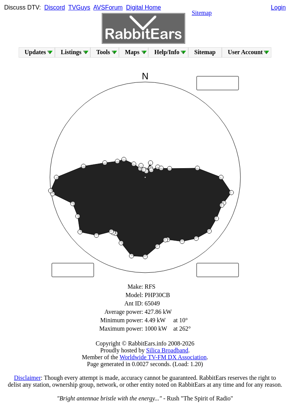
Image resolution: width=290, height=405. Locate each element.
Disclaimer (27, 377)
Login (278, 7)
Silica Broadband (167, 350)
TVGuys (79, 7)
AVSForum (108, 7)
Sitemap (201, 13)
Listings (71, 52)
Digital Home (143, 7)
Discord (54, 7)
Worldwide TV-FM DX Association (163, 357)
